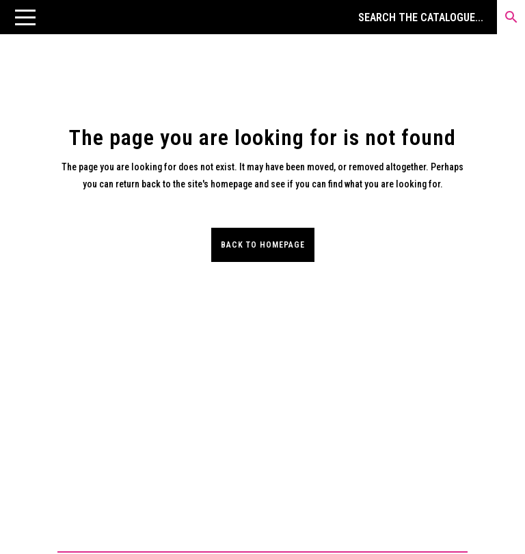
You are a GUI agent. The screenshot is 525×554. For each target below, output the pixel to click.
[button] (25, 17)
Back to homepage (263, 245)
